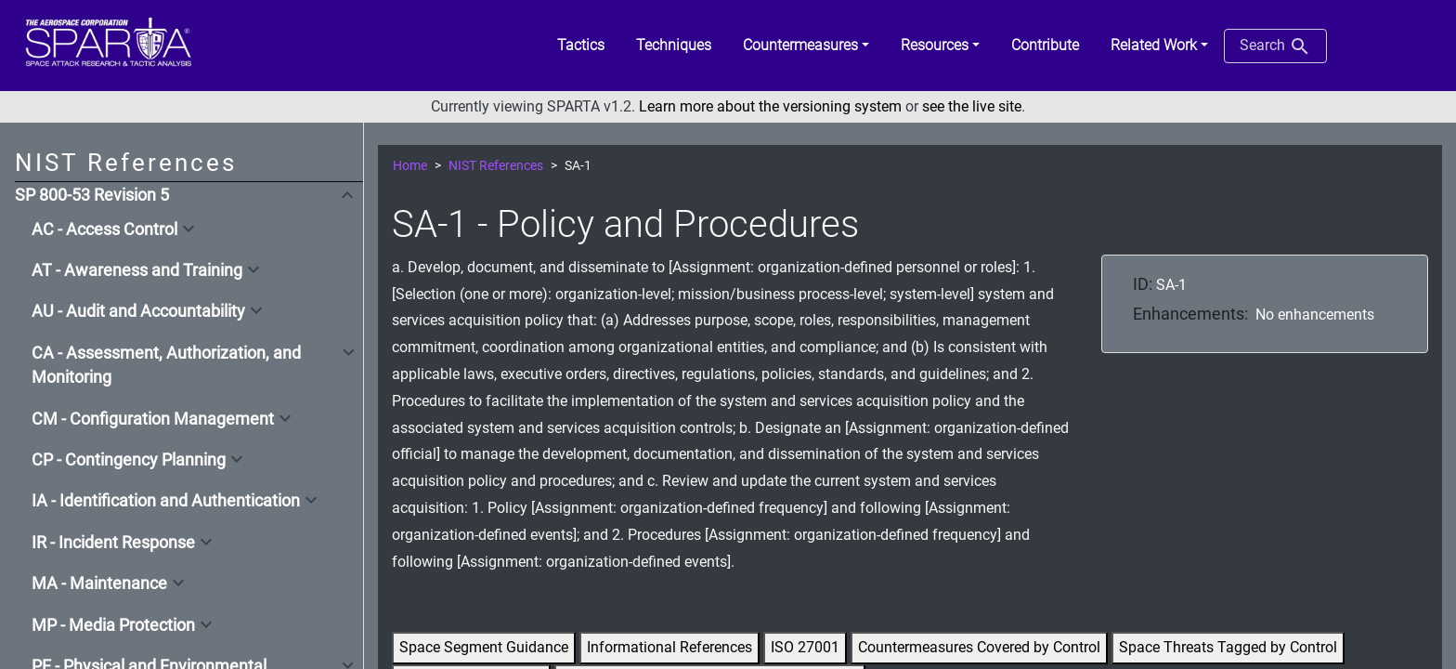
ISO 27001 (805, 647)
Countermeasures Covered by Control (979, 647)
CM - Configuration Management (153, 419)
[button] (806, 45)
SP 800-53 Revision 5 (92, 195)
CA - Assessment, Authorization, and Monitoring (166, 365)
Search (1275, 46)
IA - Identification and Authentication (166, 501)
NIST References (495, 166)
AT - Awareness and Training (137, 270)
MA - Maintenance (99, 583)
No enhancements (1314, 314)
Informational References (669, 647)
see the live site (971, 106)
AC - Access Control (104, 229)
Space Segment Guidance (483, 647)
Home (410, 166)
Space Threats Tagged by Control (1228, 647)
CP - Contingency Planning (129, 460)
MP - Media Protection (113, 625)
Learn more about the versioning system (770, 106)
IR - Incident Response (113, 542)
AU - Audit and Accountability (138, 311)
